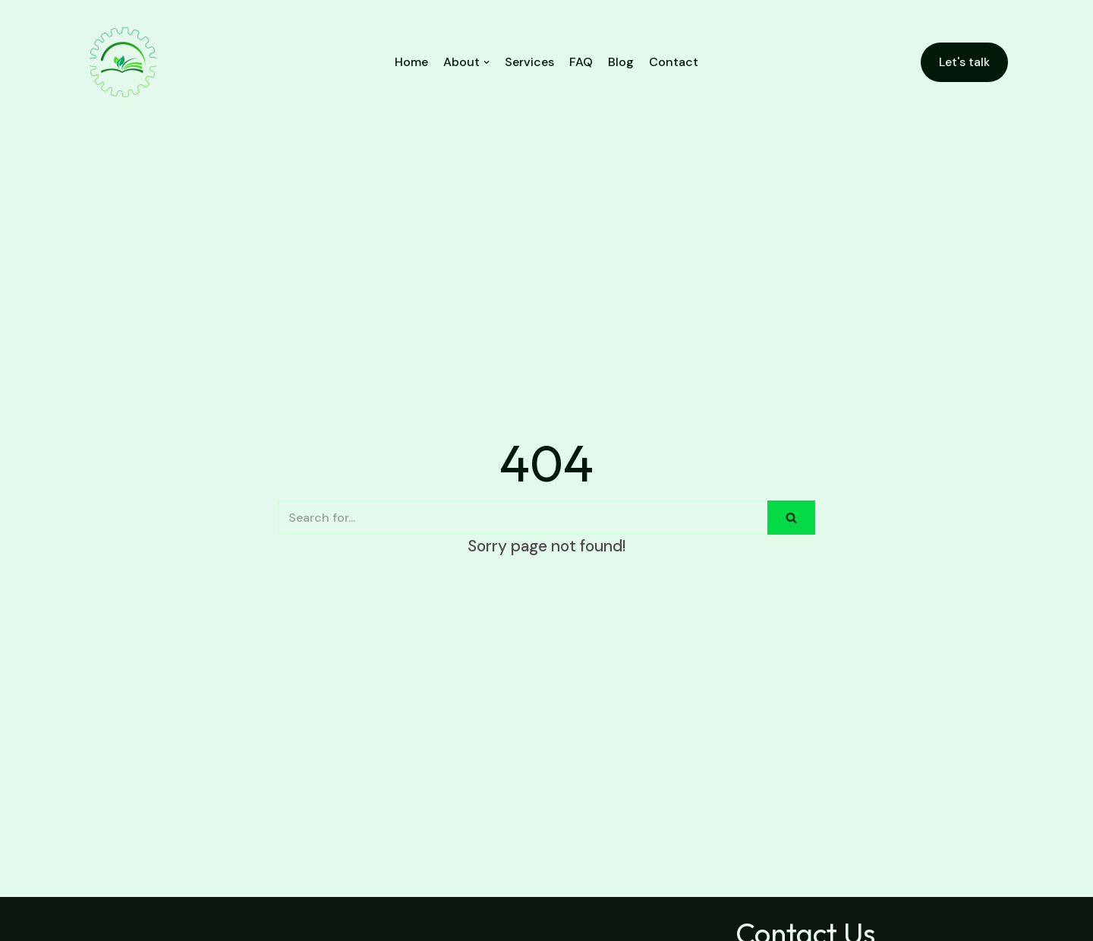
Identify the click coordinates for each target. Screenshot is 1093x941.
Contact (673, 62)
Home (411, 62)
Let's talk (964, 62)
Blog (621, 62)
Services (529, 62)
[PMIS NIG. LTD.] (123, 61)
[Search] (522, 517)
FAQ (581, 62)
